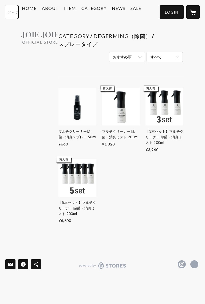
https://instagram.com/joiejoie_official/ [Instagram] (182, 264)
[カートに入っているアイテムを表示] (193, 12)
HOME (42, 11)
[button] (172, 12)
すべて (156, 57)
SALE (148, 11)
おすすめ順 (122, 57)
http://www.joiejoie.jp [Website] (194, 264)
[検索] (12, 12)
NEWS (131, 11)
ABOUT (63, 11)
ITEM (83, 11)
